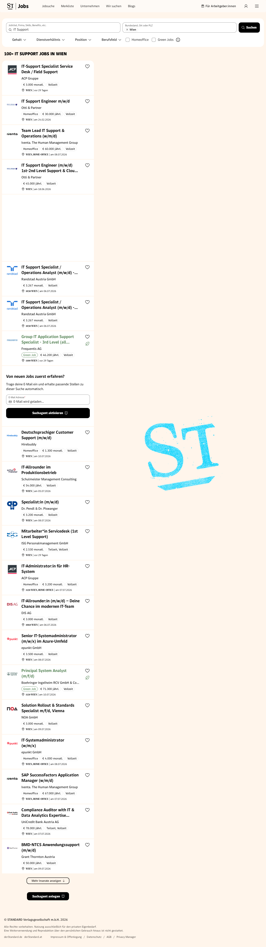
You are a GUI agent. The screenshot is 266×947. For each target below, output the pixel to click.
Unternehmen (90, 6)
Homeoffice (140, 40)
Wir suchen (113, 6)
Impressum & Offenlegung (66, 936)
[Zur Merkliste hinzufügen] (87, 66)
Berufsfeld (112, 40)
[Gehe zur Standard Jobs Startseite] (17, 6)
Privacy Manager (126, 936)
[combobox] (63, 27)
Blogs (131, 6)
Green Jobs (166, 40)
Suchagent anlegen (48, 896)
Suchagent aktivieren (50, 413)
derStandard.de (13, 936)
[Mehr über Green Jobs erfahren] (178, 39)
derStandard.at (33, 936)
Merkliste (67, 6)
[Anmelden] (246, 6)
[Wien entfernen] (127, 30)
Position (83, 40)
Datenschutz (94, 936)
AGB (109, 936)
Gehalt (19, 40)
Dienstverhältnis (51, 40)
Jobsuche (48, 6)
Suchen (249, 27)
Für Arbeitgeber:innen (218, 6)
